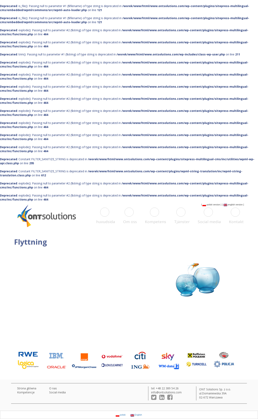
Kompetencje (26, 392)
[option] (31, 360)
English (229, 205)
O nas (53, 388)
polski (207, 205)
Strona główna (26, 388)
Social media (57, 392)
